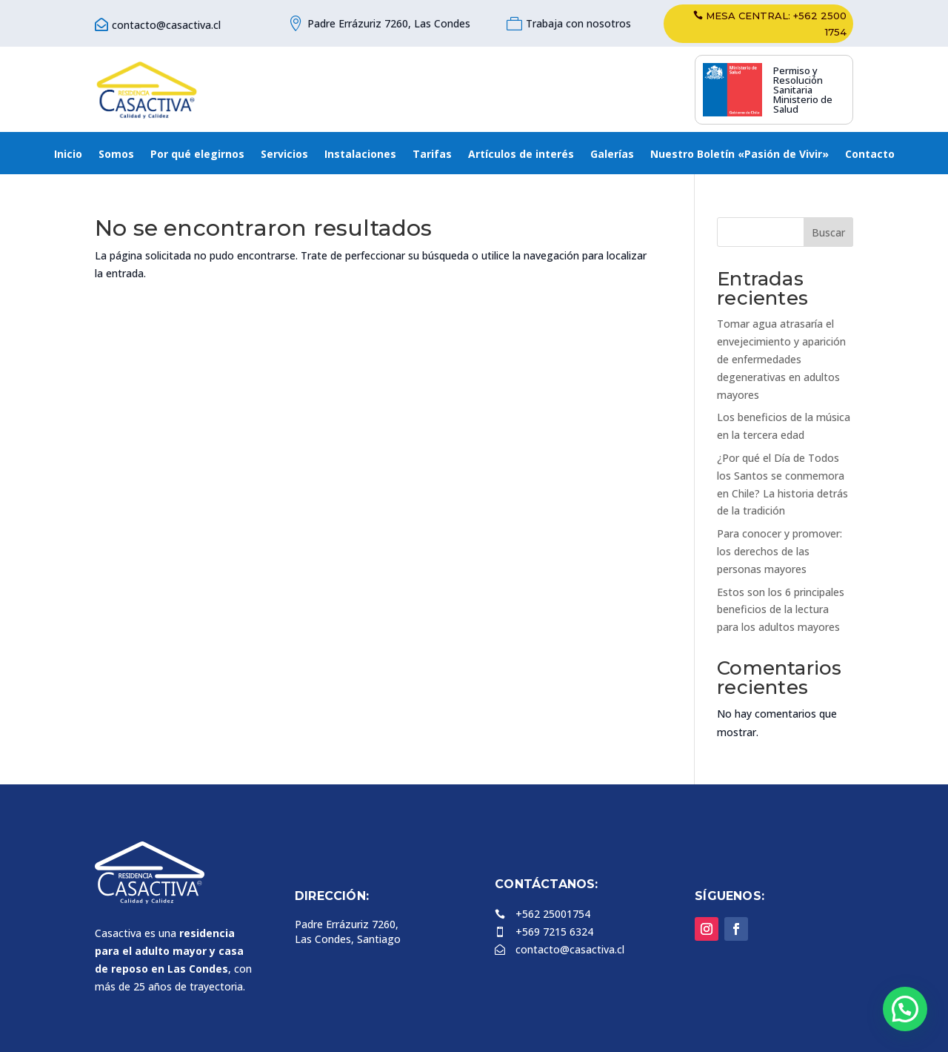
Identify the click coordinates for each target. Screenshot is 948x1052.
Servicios (284, 155)
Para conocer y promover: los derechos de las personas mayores (779, 551)
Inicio (68, 155)
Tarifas (432, 155)
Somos (116, 155)
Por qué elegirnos (197, 155)
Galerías (612, 155)
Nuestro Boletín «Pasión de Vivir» (739, 155)
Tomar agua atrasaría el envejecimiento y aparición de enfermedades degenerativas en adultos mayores (781, 359)
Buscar (828, 232)
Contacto (870, 155)
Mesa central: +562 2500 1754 (776, 24)
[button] (905, 1009)
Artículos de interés (521, 155)
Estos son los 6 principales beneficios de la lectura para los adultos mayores (780, 610)
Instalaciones (360, 155)
